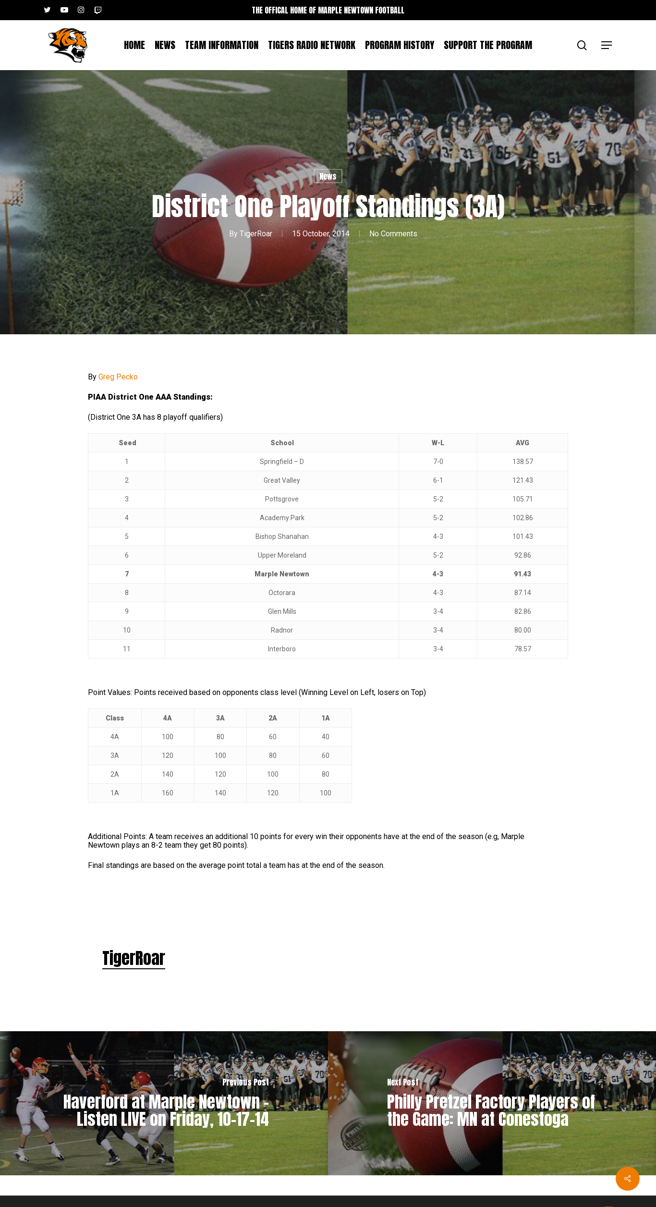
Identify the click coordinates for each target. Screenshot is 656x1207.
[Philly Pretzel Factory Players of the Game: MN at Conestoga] (492, 1103)
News (328, 176)
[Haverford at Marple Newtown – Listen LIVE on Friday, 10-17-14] (164, 1103)
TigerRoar (256, 233)
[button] (607, 45)
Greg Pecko (118, 376)
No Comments (393, 233)
